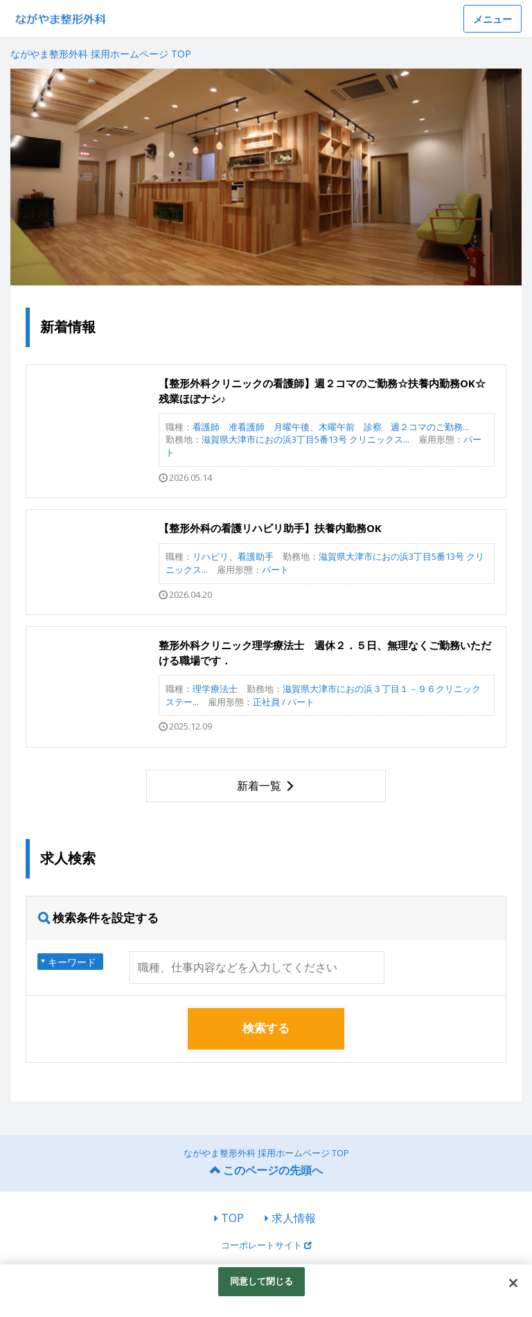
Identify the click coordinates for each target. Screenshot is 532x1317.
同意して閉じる (262, 1281)
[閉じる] (513, 1283)
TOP (232, 1218)
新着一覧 (259, 785)
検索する (266, 1028)
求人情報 (294, 1218)
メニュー (492, 19)
